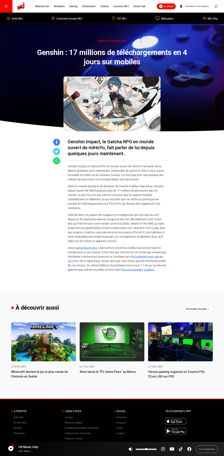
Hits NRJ (18, 428)
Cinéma (104, 6)
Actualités (59, 6)
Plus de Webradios (206, 450)
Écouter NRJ (20, 422)
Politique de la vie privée (78, 433)
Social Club (139, 6)
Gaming (73, 6)
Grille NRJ (19, 417)
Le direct (163, 6)
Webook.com (42, 6)
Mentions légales (73, 422)
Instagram (121, 422)
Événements (89, 6)
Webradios (19, 433)
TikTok (119, 428)
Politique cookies (73, 438)
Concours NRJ (121, 6)
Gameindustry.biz (86, 247)
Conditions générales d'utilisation (82, 428)
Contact (69, 417)
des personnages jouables (137, 269)
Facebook (121, 417)
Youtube (120, 433)
